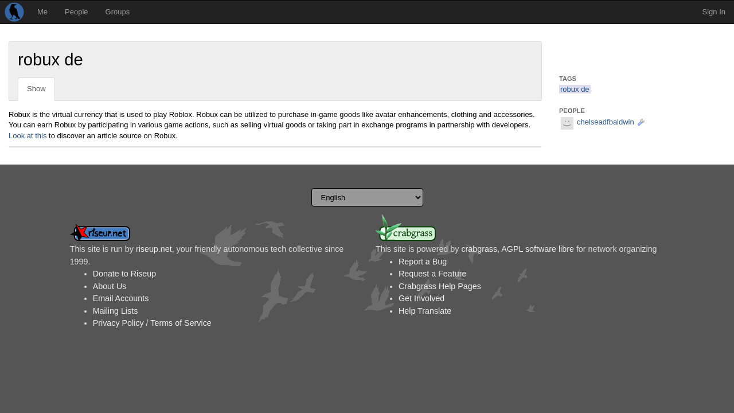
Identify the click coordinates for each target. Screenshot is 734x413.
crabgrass (479, 249)
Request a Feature (432, 273)
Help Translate (425, 310)
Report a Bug (423, 261)
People (76, 11)
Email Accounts (121, 298)
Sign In (713, 11)
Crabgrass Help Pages (440, 286)
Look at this (28, 135)
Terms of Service (180, 323)
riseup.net (154, 249)
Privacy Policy (118, 323)
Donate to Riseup (124, 273)
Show (36, 88)
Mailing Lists (115, 310)
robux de (574, 89)
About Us (110, 286)
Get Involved (421, 298)
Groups (118, 11)
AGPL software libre (537, 249)
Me (42, 11)
